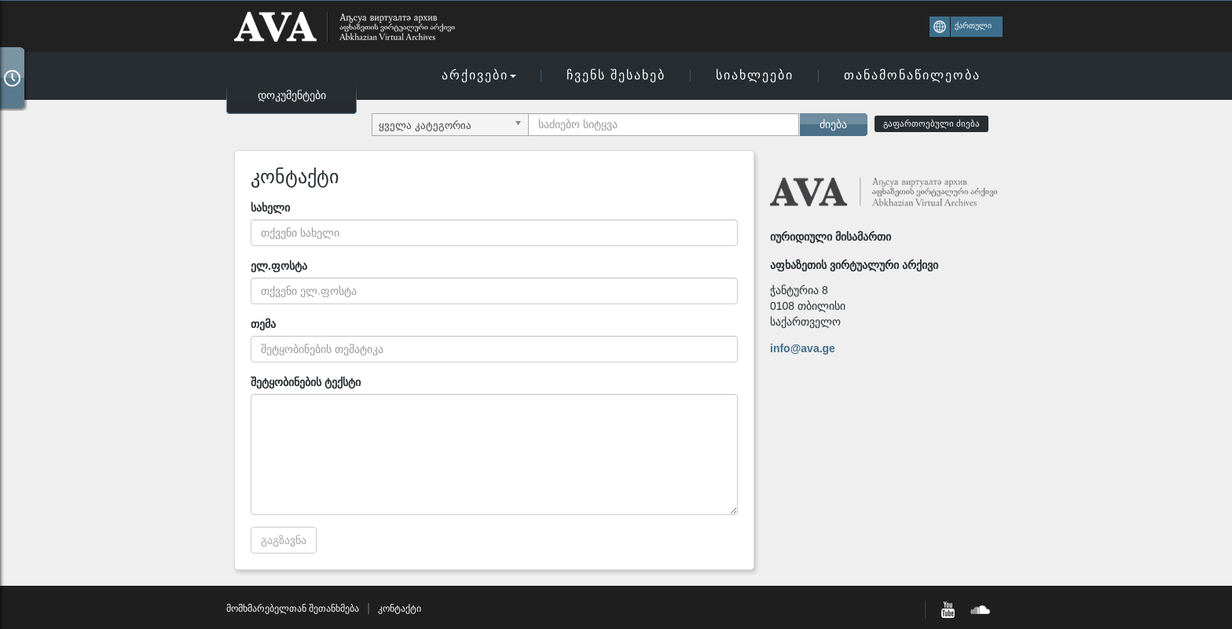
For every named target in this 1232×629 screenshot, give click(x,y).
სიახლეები (755, 75)
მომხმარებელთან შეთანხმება (292, 608)
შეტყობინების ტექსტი (306, 382)
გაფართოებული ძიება (931, 123)
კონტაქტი (399, 608)
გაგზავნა (283, 540)
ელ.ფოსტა (279, 265)
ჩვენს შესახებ (616, 75)
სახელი (270, 207)
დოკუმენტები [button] (292, 95)
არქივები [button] (479, 75)
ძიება (833, 124)
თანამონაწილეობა (912, 75)
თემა (263, 324)
